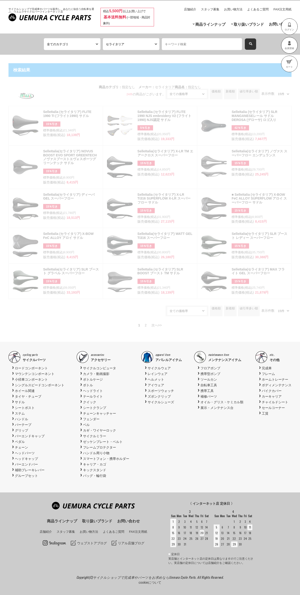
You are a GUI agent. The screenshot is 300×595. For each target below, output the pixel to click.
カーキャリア (272, 396)
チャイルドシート (275, 402)
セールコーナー (273, 407)
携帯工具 (207, 390)
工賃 (265, 413)
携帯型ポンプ (210, 373)
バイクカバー (272, 390)
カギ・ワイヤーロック (99, 430)
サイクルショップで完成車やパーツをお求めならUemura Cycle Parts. (145, 577)
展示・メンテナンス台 (216, 407)
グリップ (21, 430)
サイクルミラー (94, 436)
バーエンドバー (26, 464)
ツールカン (208, 379)
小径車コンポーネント (31, 379)
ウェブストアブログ (92, 543)
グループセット (26, 475)
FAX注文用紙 (282, 9)
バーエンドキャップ (30, 436)
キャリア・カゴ (94, 464)
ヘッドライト (93, 390)
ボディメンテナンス (277, 385)
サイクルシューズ (161, 402)
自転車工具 (208, 385)
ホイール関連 (25, 390)
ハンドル (21, 419)
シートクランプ (94, 407)
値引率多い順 (249, 91)
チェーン (21, 447)
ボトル (88, 385)
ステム (20, 413)
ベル (86, 424)
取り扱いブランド (249, 24)
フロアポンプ (210, 368)
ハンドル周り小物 (96, 453)
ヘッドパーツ (25, 453)
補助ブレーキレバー (30, 470)
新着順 (230, 91)
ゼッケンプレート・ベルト (103, 441)
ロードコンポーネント (31, 368)
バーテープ (23, 424)
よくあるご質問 (258, 9)
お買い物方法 (233, 9)
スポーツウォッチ (161, 390)
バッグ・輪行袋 (94, 475)
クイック (89, 402)
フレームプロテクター (99, 447)
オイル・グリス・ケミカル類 (221, 402)
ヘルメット (156, 379)
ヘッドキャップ (26, 458)
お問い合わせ (280, 24)
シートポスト (25, 407)
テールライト (93, 396)
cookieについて (150, 582)
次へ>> (156, 325)
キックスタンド (94, 470)
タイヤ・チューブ (28, 396)
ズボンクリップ (159, 396)
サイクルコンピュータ (99, 368)
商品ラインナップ (210, 24)
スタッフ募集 (210, 9)
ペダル (20, 441)
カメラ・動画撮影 (96, 373)
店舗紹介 (190, 9)
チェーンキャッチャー (99, 413)
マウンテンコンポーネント (34, 373)
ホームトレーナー (275, 379)
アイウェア (156, 385)
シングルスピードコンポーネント (39, 385)
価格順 (216, 91)
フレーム (268, 373)
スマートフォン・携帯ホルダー (106, 458)
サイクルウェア (159, 368)
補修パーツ (208, 396)
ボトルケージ (93, 379)
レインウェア (157, 373)
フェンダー (91, 419)
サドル (20, 402)
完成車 (267, 368)
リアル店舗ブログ (131, 543)
